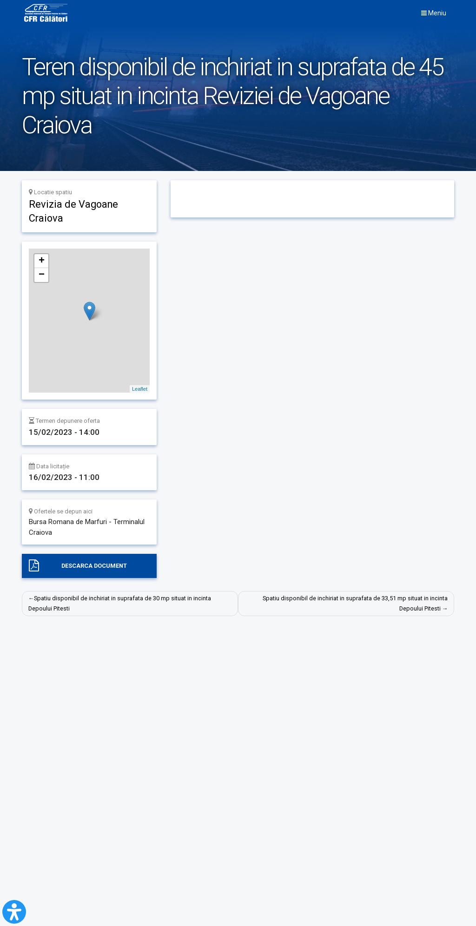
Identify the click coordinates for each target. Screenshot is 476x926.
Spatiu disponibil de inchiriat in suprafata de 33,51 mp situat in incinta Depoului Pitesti (355, 603)
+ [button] (42, 261)
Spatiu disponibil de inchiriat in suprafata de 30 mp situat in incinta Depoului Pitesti (120, 603)
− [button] (42, 275)
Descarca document (93, 565)
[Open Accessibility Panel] (14, 912)
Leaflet (139, 389)
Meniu (433, 13)
